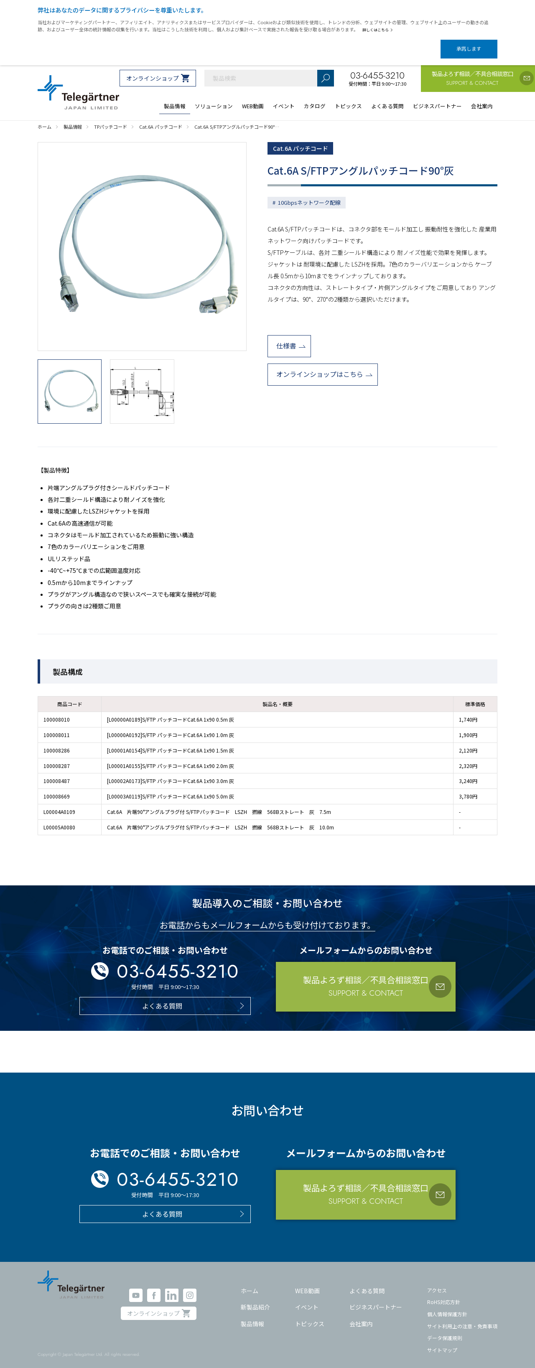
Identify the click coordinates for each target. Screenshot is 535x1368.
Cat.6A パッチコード (304, 142)
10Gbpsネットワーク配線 (309, 197)
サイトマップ (442, 1342)
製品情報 (252, 1316)
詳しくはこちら (379, 30)
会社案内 (361, 1316)
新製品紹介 (255, 1300)
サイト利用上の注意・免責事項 (462, 1318)
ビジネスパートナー (375, 1300)
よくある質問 (367, 1283)
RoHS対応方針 (443, 1294)
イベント (306, 1300)
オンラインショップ (152, 71)
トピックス (309, 1316)
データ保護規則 (444, 1330)
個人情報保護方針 (447, 1306)
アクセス (437, 1282)
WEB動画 (307, 1283)
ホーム (249, 1283)
